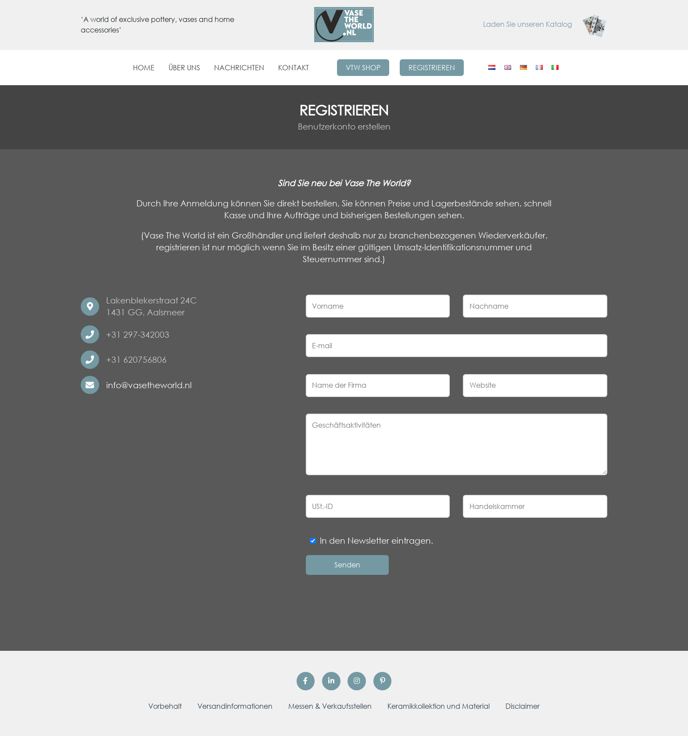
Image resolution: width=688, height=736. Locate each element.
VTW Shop (363, 67)
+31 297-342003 (137, 334)
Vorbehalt (165, 706)
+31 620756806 (136, 359)
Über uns (184, 67)
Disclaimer (522, 706)
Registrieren (431, 67)
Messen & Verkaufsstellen (330, 706)
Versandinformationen (234, 706)
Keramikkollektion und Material (438, 706)
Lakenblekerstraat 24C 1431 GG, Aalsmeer (151, 306)
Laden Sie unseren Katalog (545, 24)
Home (143, 67)
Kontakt (293, 67)
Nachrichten (239, 67)
